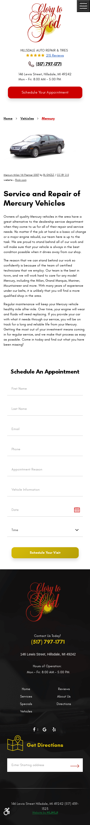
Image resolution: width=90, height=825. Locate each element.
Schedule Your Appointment (45, 92)
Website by (45, 812)
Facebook (37, 730)
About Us (64, 696)
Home (8, 118)
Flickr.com (20, 180)
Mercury (48, 118)
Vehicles (27, 118)
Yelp (54, 729)
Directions (64, 704)
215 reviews (55, 55)
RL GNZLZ (48, 175)
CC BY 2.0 (63, 175)
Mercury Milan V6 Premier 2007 (21, 175)
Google (45, 729)
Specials (26, 704)
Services (26, 696)
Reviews (64, 689)
